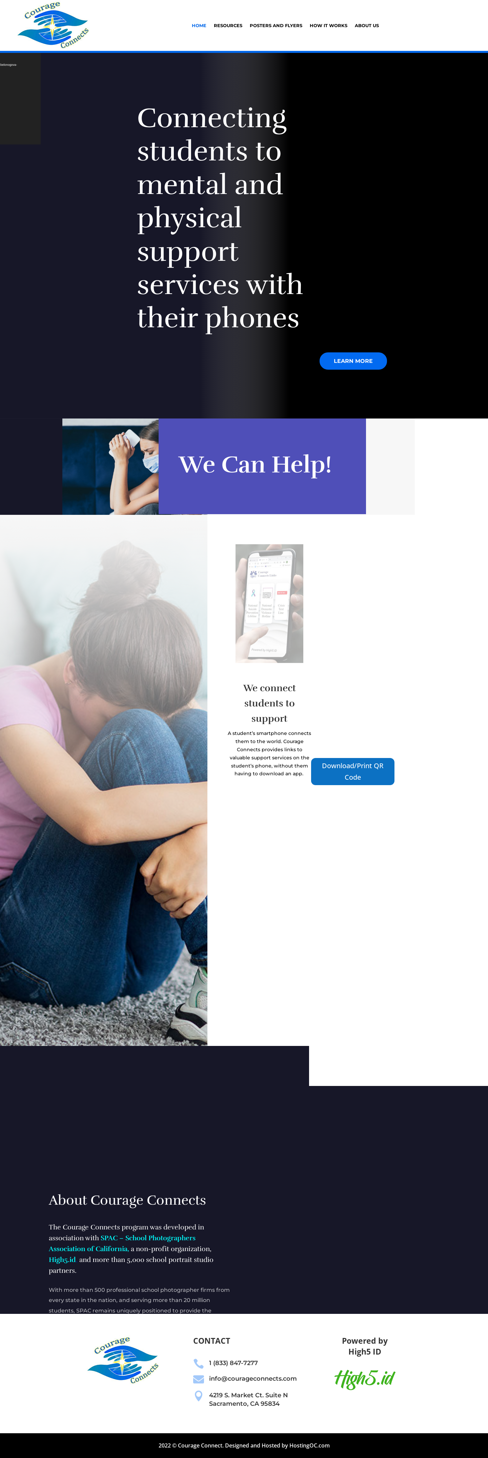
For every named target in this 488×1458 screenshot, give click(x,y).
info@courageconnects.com (253, 1378)
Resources (228, 25)
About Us (367, 25)
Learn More (353, 361)
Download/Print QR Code (353, 771)
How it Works (328, 25)
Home (199, 25)
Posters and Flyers (276, 25)
